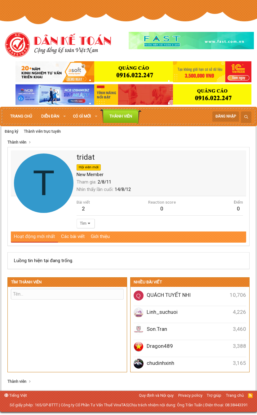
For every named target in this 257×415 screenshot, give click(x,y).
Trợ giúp (214, 395)
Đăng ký (11, 131)
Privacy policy (190, 395)
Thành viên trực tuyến (42, 131)
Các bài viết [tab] (73, 236)
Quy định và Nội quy (156, 395)
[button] (64, 116)
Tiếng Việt (15, 395)
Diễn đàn (50, 116)
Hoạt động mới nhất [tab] (34, 236)
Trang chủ (21, 116)
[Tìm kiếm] (246, 117)
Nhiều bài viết (148, 282)
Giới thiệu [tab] (100, 236)
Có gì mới (82, 116)
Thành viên (120, 116)
